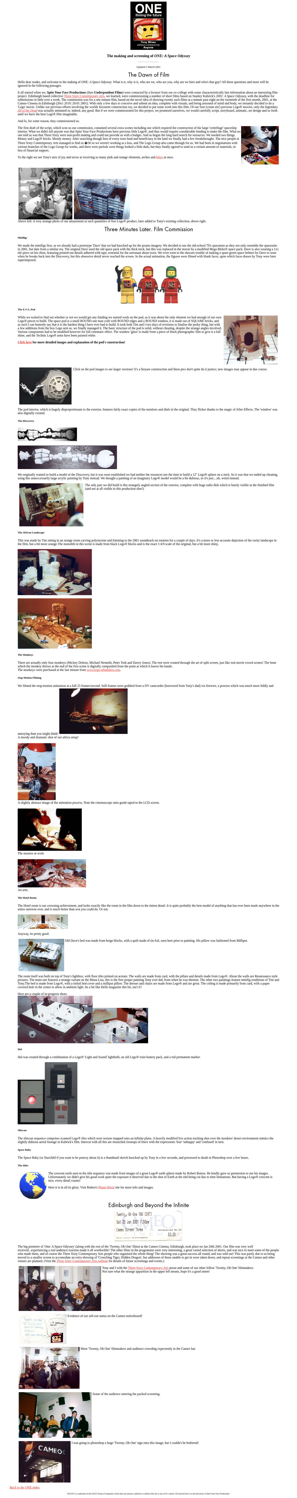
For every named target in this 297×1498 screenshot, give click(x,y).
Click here (25, 342)
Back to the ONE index (25, 1487)
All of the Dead (27, 110)
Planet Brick (106, 1187)
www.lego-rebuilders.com (103, 670)
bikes (159, 157)
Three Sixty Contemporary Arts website (82, 1261)
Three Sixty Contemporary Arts (84, 96)
